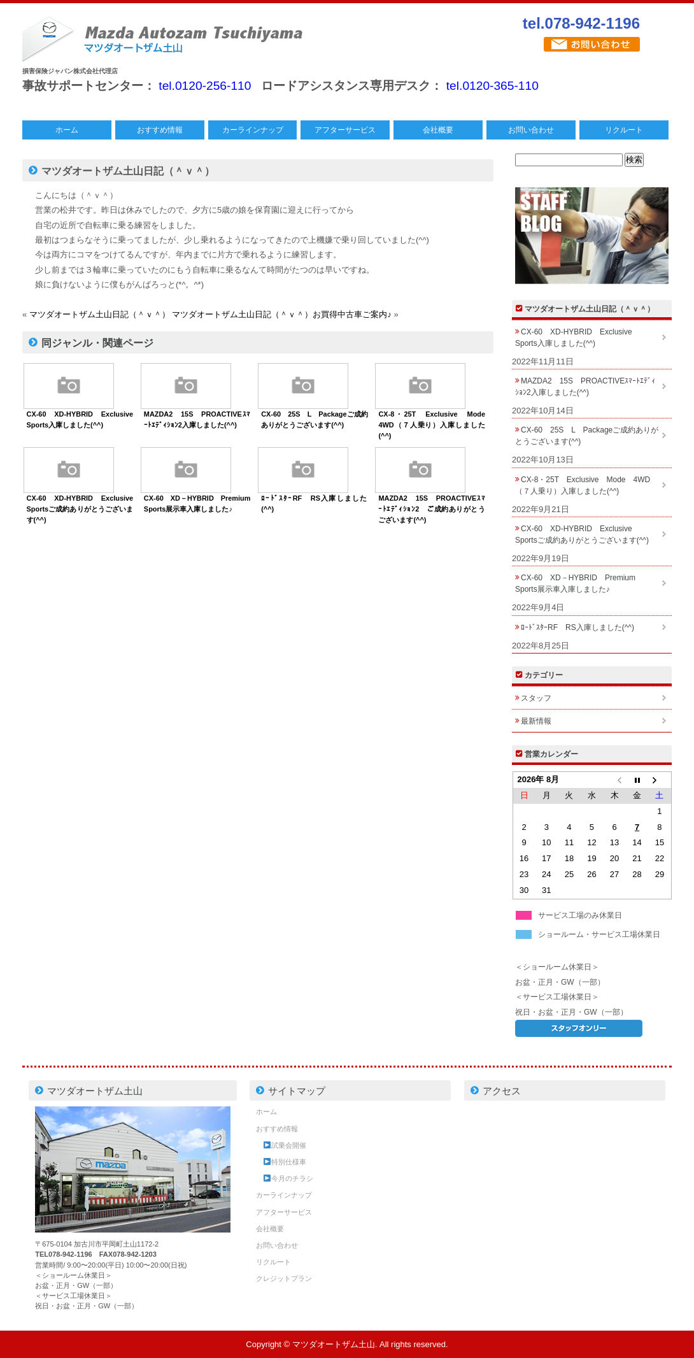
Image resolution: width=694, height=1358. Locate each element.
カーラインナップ (252, 129)
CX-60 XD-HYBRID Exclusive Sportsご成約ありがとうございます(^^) (84, 509)
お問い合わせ (531, 129)
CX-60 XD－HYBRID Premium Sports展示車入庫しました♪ (579, 583)
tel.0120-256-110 (205, 85)
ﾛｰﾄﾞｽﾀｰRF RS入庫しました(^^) (577, 627)
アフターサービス (345, 129)
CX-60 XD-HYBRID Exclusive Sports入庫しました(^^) (577, 337)
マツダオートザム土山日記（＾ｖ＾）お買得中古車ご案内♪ (282, 314)
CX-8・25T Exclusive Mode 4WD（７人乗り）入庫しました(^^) (435, 425)
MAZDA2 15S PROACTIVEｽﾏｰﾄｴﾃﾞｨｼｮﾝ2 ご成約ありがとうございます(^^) (431, 509)
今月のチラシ (288, 1178)
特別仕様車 (285, 1162)
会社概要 (438, 129)
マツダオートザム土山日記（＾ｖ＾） (99, 314)
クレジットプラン (284, 1278)
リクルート (624, 129)
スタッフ (536, 698)
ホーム (66, 129)
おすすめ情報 (160, 129)
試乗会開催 (285, 1145)
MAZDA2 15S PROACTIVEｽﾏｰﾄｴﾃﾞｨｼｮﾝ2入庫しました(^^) (585, 386)
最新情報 (536, 721)
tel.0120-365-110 (492, 85)
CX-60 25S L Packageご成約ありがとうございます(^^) (586, 435)
